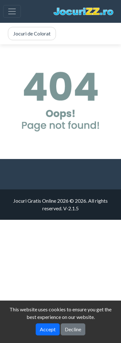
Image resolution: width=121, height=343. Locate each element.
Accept (48, 329)
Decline (73, 329)
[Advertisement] (60, 280)
